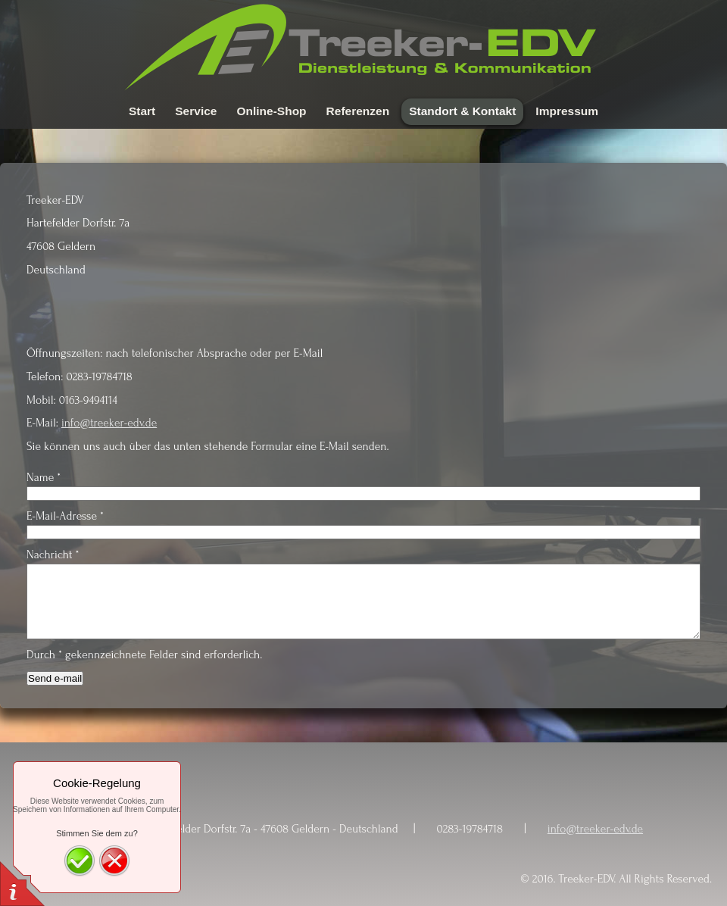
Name (44, 477)
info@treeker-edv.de (109, 423)
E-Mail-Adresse (65, 516)
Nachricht (53, 554)
